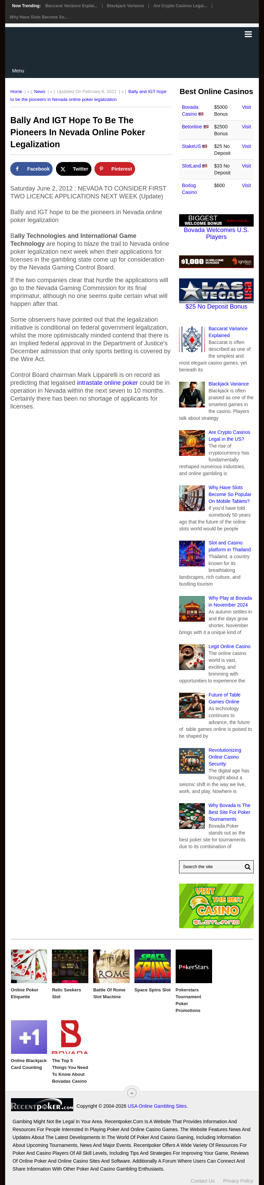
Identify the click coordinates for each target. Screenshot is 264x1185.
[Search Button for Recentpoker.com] (246, 866)
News (39, 91)
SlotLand (191, 166)
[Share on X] (73, 169)
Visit (246, 107)
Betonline (192, 126)
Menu (18, 70)
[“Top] (131, 1092)
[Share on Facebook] (31, 169)
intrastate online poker (107, 382)
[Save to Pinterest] (115, 169)
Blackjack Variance (125, 5)
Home (16, 91)
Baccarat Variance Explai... (71, 5)
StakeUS (191, 146)
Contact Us (202, 1181)
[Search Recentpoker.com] (216, 866)
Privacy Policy (238, 1181)
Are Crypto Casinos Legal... (180, 5)
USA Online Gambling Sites (157, 1106)
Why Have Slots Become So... (39, 17)
